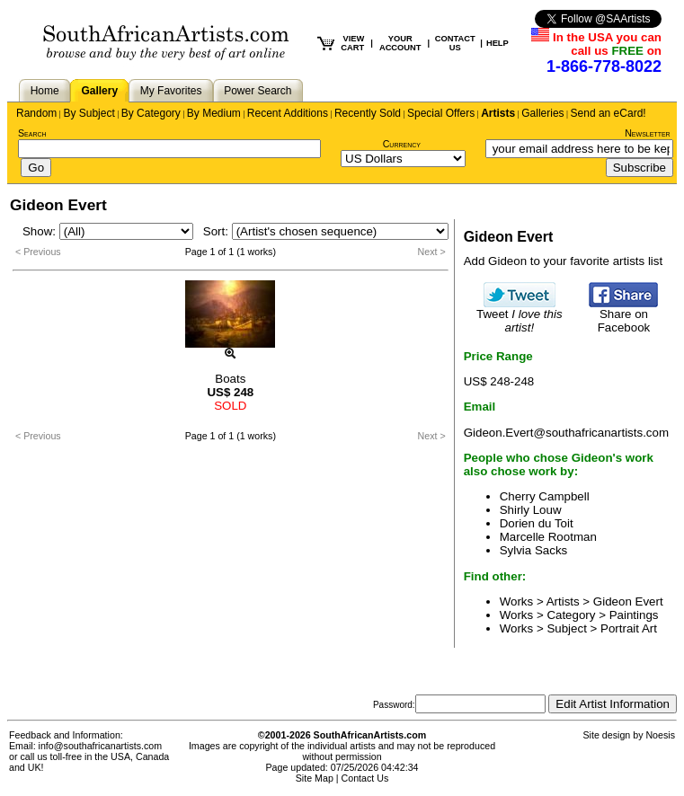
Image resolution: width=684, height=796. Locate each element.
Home (45, 90)
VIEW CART (352, 43)
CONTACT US (455, 43)
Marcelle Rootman (548, 537)
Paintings (634, 615)
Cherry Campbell (545, 496)
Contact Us (365, 778)
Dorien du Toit (536, 523)
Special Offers (441, 113)
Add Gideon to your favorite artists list (563, 261)
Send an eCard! (608, 113)
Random (36, 113)
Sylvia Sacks (534, 550)
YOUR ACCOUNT (400, 43)
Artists (498, 113)
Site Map (314, 778)
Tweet (519, 315)
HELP (497, 43)
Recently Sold (367, 113)
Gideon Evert (628, 601)
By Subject (88, 113)
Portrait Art (628, 628)
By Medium (214, 113)
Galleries (542, 113)
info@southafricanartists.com (101, 745)
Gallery (99, 90)
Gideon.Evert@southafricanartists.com (566, 432)
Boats (230, 378)
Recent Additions (287, 113)
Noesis (660, 735)
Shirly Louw (531, 510)
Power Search (257, 90)
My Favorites (171, 90)
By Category (151, 113)
